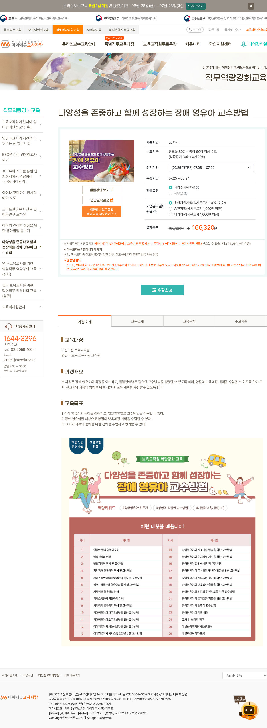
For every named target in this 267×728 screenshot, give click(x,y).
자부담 (178, 193)
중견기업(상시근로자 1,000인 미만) (198, 209)
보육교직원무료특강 (159, 44)
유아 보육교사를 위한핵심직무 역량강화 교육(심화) (19, 290)
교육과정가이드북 (256, 29)
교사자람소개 (9, 675)
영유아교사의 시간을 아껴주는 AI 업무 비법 (19, 141)
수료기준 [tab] (241, 321)
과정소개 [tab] (85, 322)
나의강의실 (258, 44)
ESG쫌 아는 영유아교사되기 (19, 157)
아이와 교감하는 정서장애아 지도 (19, 195)
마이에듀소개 (72, 675)
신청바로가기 (196, 6)
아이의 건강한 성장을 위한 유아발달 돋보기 (19, 228)
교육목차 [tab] (189, 321)
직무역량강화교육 (67, 30)
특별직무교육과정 (119, 44)
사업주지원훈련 (184, 187)
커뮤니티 (192, 44)
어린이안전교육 (38, 30)
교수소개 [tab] (137, 321)
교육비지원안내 (13, 307)
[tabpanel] (162, 491)
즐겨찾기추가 (232, 29)
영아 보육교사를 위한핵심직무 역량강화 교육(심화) (19, 268)
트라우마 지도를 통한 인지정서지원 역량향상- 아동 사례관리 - (19, 176)
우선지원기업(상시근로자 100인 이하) (200, 203)
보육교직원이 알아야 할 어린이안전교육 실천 (19, 124)
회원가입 (214, 29)
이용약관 (28, 675)
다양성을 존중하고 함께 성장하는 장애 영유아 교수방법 (19, 247)
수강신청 (162, 290)
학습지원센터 (220, 44)
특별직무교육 (12, 30)
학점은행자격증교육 (122, 30)
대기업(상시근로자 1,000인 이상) (196, 214)
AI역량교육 (94, 30)
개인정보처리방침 (48, 675)
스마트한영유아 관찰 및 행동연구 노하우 (19, 212)
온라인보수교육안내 (78, 44)
